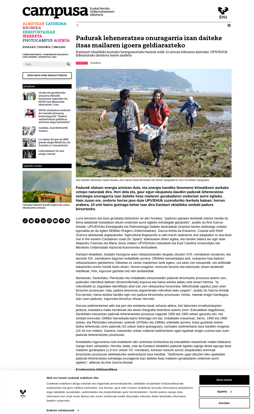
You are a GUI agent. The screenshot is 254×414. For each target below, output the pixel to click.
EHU (54, 57)
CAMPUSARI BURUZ (32, 54)
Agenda (62, 40)
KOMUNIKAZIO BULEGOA (55, 54)
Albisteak (34, 23)
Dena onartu (224, 376)
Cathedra (56, 23)
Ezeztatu (224, 399)
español (44, 46)
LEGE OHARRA (30, 57)
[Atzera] (77, 25)
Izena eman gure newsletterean (47, 75)
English (59, 46)
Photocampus (38, 40)
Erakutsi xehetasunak (60, 406)
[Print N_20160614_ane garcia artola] (229, 25)
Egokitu (224, 388)
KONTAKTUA (45, 57)
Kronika (32, 28)
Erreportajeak (39, 32)
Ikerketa (32, 36)
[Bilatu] (44, 64)
